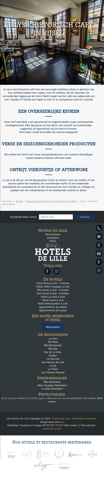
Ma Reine (53, 341)
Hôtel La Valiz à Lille (53, 296)
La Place (53, 369)
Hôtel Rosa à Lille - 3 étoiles (52, 283)
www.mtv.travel (52, 428)
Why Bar (52, 348)
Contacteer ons (61, 418)
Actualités (53, 237)
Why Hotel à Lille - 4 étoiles (53, 290)
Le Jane (53, 338)
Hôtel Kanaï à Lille (53, 300)
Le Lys (52, 365)
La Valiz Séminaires (52, 388)
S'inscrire (84, 216)
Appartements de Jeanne (53, 307)
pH (62, 422)
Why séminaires (52, 381)
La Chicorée (52, 358)
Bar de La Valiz (52, 352)
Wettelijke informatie (84, 418)
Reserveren (53, 327)
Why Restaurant (53, 345)
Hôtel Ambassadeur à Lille (53, 303)
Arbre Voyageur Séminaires (52, 385)
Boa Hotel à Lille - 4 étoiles (53, 293)
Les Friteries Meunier (53, 372)
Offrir (53, 241)
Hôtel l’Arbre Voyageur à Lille (52, 286)
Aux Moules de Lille (53, 362)
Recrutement (52, 234)
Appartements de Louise (53, 310)
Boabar (53, 355)
